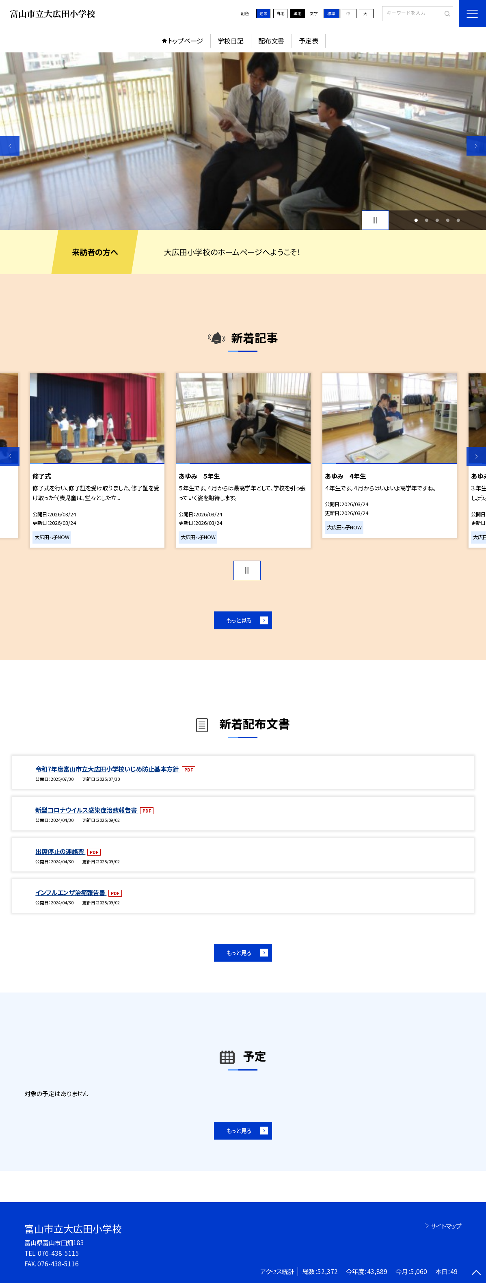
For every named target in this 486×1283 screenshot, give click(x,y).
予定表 (308, 41)
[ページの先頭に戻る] (476, 1273)
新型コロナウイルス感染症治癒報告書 (86, 809)
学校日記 (231, 41)
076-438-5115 (58, 1252)
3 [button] (437, 220)
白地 (280, 13)
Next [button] (476, 146)
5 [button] (458, 220)
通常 (263, 13)
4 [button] (448, 220)
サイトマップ (446, 1225)
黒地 (298, 13)
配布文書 (271, 41)
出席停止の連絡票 (60, 851)
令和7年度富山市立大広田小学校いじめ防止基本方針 (107, 768)
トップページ (185, 41)
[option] (243, 141)
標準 (331, 13)
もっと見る (239, 620)
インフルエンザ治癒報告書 (70, 892)
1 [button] (416, 220)
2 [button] (427, 220)
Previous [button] (9, 146)
